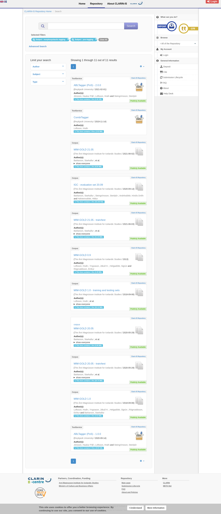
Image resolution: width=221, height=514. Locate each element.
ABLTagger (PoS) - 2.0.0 (87, 85)
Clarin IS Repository (138, 78)
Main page (126, 483)
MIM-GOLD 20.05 (83, 328)
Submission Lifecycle (131, 486)
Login (212, 1)
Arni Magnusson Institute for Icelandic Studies (79, 483)
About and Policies (130, 492)
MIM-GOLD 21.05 (83, 149)
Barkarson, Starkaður (83, 160)
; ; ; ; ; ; (109, 341)
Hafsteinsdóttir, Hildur (88, 198)
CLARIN (166, 483)
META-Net (167, 486)
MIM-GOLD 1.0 (82, 398)
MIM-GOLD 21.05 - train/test (89, 220)
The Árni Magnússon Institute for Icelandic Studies (97, 154)
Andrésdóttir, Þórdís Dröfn (131, 195)
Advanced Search (38, 46)
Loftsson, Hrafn (102, 96)
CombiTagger (81, 117)
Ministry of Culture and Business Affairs (76, 486)
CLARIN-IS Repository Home (38, 11)
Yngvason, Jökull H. (99, 266)
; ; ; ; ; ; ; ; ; (109, 303)
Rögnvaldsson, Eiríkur (84, 269)
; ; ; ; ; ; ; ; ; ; (109, 162)
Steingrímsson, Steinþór (125, 96)
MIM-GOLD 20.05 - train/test (89, 363)
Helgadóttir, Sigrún (118, 266)
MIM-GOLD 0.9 (82, 255)
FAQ (123, 489)
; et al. (109, 162)
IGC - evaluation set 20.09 (88, 184)
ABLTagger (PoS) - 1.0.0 (87, 434)
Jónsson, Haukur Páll (83, 96)
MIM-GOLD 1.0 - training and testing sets (97, 290)
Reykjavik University (83, 89)
